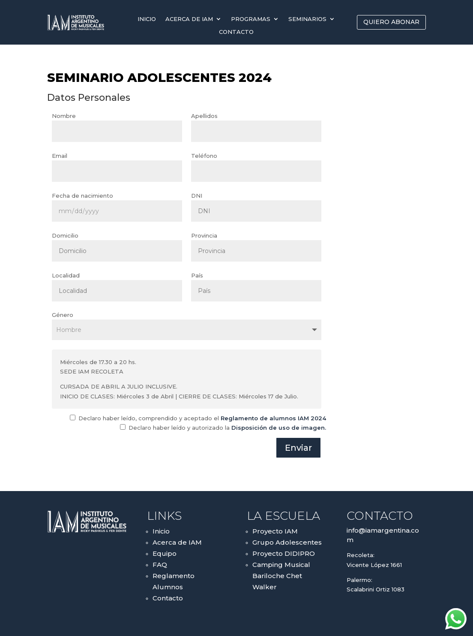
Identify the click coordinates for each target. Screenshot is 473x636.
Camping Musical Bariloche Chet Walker (281, 576)
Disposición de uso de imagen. (278, 427)
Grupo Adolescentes (287, 542)
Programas (250, 19)
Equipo (165, 553)
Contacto (236, 32)
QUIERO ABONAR (391, 22)
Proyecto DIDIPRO (283, 553)
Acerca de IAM (189, 19)
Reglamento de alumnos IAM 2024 (273, 418)
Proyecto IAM (275, 531)
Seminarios (307, 19)
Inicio (147, 19)
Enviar (298, 448)
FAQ (160, 565)
